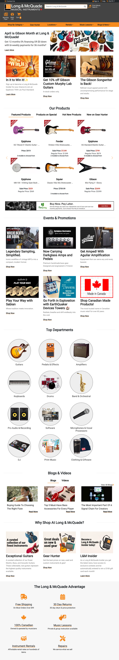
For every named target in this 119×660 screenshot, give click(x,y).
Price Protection (63, 632)
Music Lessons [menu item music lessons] (86, 17)
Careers (80, 620)
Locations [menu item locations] (51, 17)
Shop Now (47, 88)
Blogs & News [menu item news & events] (103, 17)
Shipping (46, 632)
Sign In (29, 609)
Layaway (46, 629)
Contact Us (10, 1)
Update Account (29, 618)
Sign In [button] (95, 1)
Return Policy (63, 643)
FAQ (80, 609)
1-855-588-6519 (9, 613)
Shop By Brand (80, 626)
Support (46, 623)
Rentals (46, 612)
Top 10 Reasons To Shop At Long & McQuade (93, 598)
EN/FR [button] (109, 1)
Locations (80, 612)
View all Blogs (107, 443)
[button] (114, 8)
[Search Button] (80, 8)
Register (29, 612)
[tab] (21, 106)
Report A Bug (80, 632)
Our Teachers (63, 645)
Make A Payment (30, 620)
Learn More (9, 42)
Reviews (80, 629)
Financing (46, 626)
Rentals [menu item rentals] (69, 17)
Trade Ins (46, 620)
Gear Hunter (35, 17)
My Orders (29, 623)
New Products (46, 609)
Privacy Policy (63, 640)
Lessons (46, 615)
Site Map (80, 623)
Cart (29, 615)
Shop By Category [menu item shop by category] (15, 17)
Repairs (46, 618)
